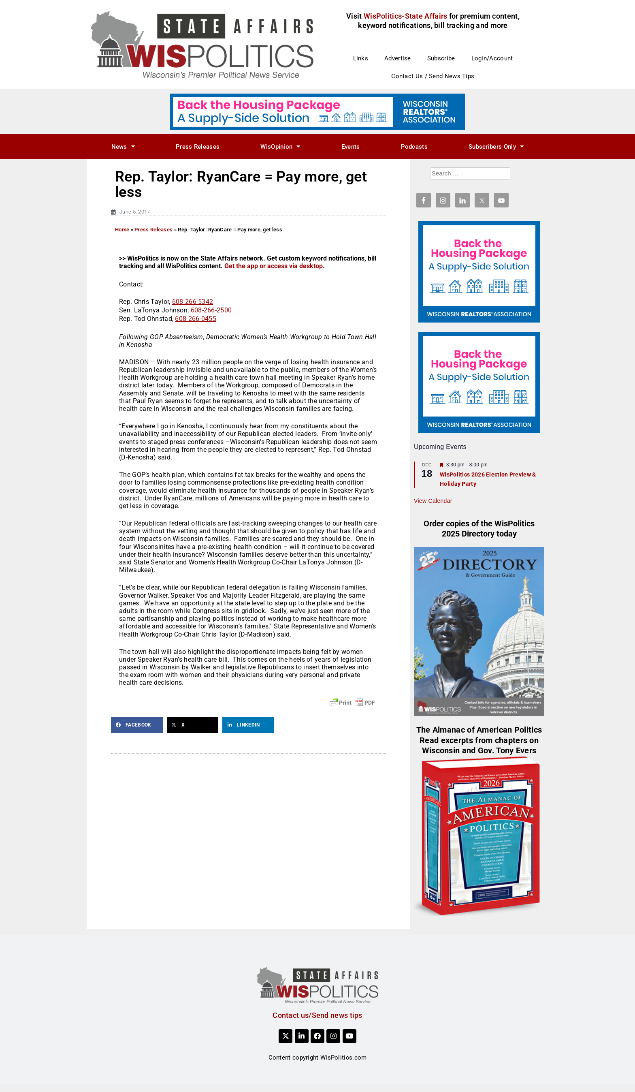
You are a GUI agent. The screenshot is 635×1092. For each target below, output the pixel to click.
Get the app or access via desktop (273, 266)
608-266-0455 (195, 319)
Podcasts (414, 146)
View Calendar (433, 501)
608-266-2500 (211, 310)
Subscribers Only (496, 146)
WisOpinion (280, 146)
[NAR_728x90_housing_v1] (317, 111)
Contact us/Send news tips (317, 1015)
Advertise (397, 58)
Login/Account (492, 58)
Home (122, 230)
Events (350, 146)
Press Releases (197, 146)
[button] (137, 725)
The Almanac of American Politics (479, 730)
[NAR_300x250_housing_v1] (479, 271)
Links (361, 58)
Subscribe (441, 58)
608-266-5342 (192, 302)
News (123, 146)
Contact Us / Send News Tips (432, 76)
